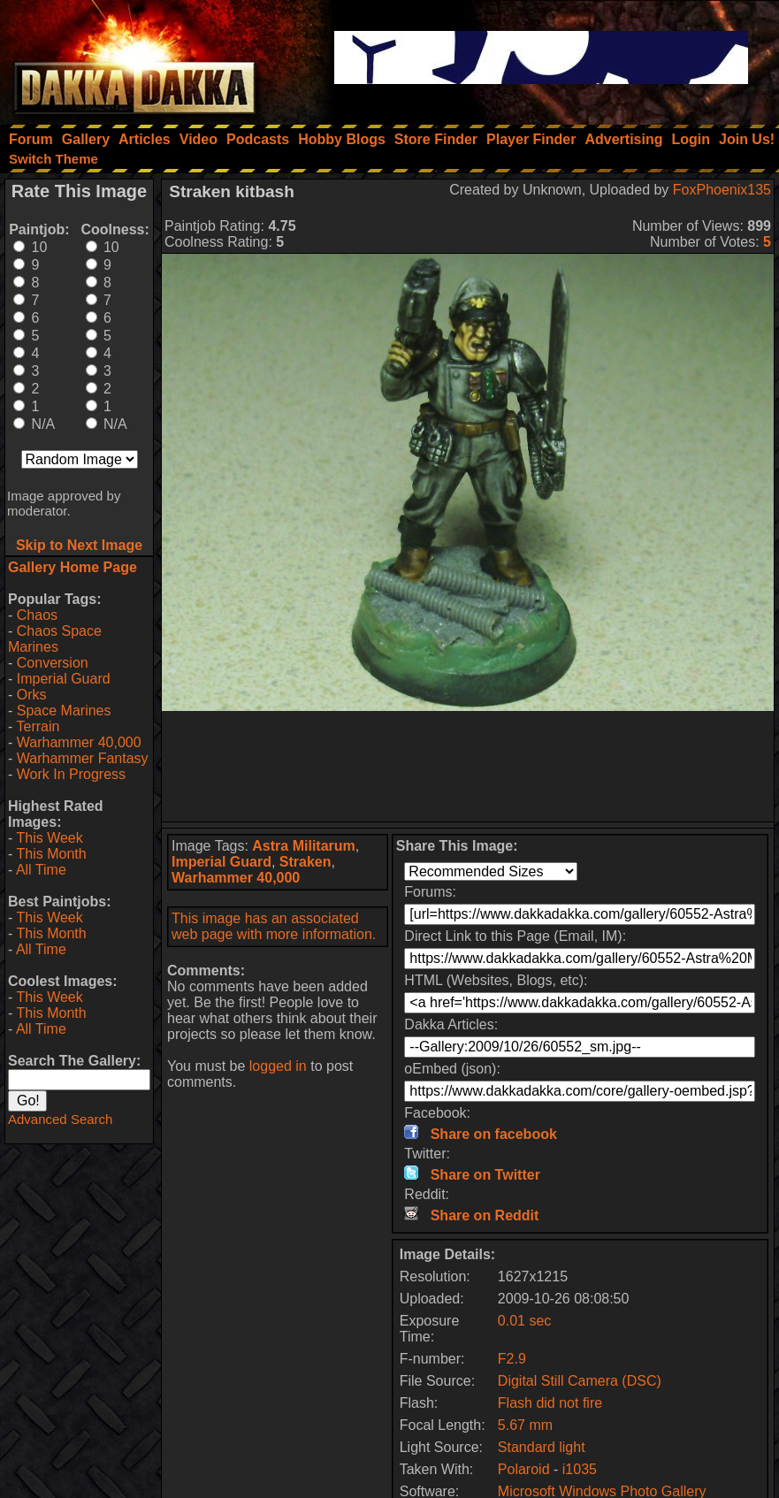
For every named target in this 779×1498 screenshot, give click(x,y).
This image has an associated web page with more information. (274, 926)
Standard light (541, 1447)
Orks (32, 694)
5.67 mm (525, 1425)
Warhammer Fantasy (83, 758)
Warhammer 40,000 (79, 742)
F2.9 (512, 1358)
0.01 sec (524, 1320)
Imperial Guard (64, 678)
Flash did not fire (550, 1402)
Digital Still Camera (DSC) (579, 1380)
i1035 (579, 1469)
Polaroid (526, 1469)
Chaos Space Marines (55, 638)
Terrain (37, 726)
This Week (49, 837)
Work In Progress (71, 774)
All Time (41, 869)
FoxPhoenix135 (722, 189)
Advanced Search (60, 1119)
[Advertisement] (467, 766)
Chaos (37, 615)
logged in (278, 1066)
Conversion (52, 662)
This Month (51, 853)
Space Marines (64, 710)
